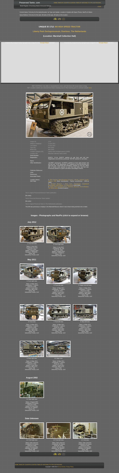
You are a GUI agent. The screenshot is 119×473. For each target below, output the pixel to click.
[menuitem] (55, 3)
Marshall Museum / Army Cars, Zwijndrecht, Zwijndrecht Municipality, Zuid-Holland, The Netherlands (68, 184)
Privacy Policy (69, 466)
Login (99, 6)
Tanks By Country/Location (67, 2)
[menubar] (77, 3)
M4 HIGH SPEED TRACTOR (67, 27)
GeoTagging (97, 2)
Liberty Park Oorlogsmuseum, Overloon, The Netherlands (59, 31)
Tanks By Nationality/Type (84, 2)
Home (55, 2)
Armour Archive (62, 466)
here (90, 87)
